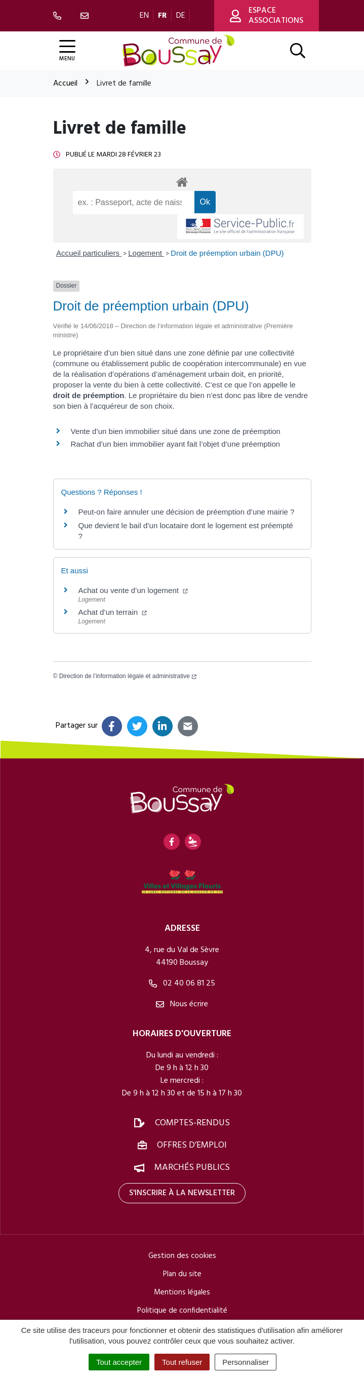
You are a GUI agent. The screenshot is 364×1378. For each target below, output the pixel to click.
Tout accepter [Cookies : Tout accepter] (119, 1362)
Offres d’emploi (192, 1145)
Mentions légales (182, 1292)
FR (162, 15)
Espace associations (266, 15)
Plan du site (182, 1274)
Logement (146, 253)
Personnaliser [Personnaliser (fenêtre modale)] (245, 1362)
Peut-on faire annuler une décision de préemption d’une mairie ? (186, 511)
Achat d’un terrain (112, 612)
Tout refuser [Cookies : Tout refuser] (182, 1362)
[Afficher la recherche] (297, 50)
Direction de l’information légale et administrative (127, 676)
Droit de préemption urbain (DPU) (227, 253)
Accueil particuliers (89, 253)
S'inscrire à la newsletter (182, 1193)
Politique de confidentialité (182, 1311)
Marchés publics (192, 1167)
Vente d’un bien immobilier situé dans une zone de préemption (175, 431)
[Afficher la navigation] (67, 51)
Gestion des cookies (182, 1256)
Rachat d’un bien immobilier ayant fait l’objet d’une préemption (175, 444)
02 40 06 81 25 (182, 983)
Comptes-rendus (192, 1123)
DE (180, 15)
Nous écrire (182, 1004)
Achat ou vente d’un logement (133, 590)
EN (144, 15)
